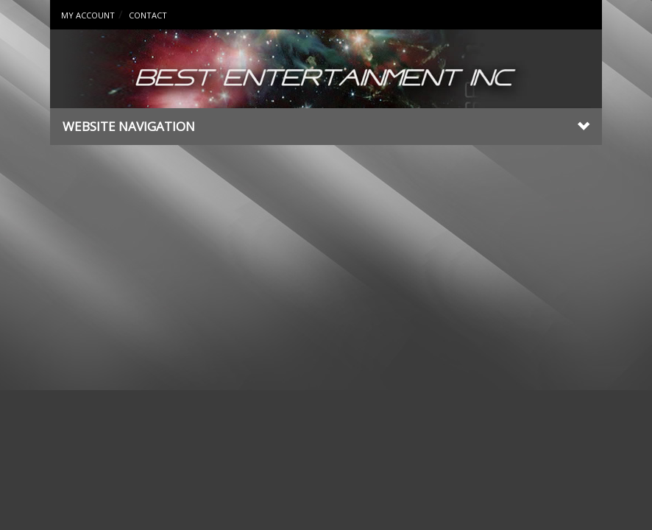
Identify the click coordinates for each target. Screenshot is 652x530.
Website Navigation (326, 126)
